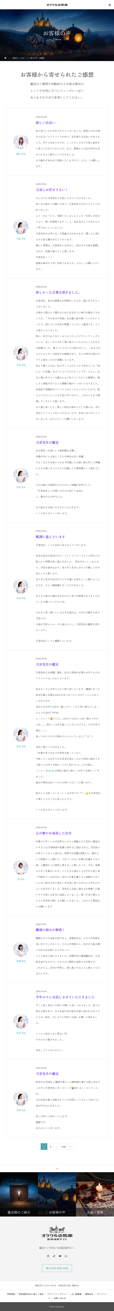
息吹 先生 (21, 153)
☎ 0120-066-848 (57, 1268)
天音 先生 (21, 238)
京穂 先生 (21, 961)
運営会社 (89, 1294)
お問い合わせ (60, 1298)
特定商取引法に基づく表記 (31, 1294)
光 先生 (21, 879)
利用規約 (11, 1294)
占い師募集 (76, 1294)
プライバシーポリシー (57, 1294)
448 (64, 1146)
